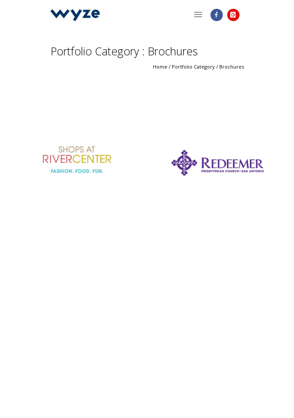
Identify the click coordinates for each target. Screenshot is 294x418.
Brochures (231, 66)
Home (160, 66)
